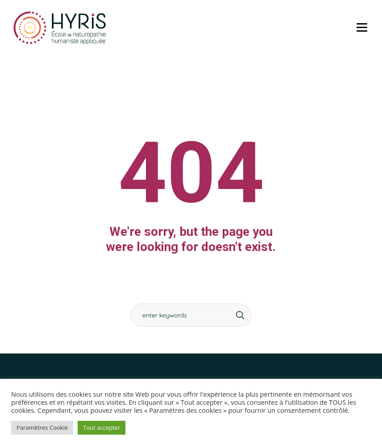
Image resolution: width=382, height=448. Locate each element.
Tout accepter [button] (101, 427)
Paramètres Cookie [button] (42, 427)
